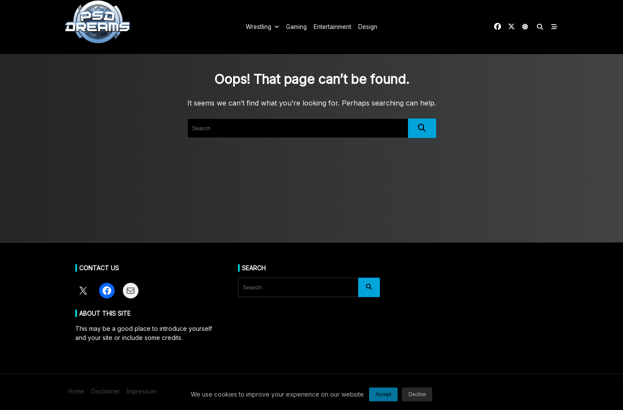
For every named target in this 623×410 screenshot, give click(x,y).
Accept (384, 397)
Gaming (296, 26)
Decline (417, 397)
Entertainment (332, 26)
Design (367, 26)
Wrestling (262, 26)
